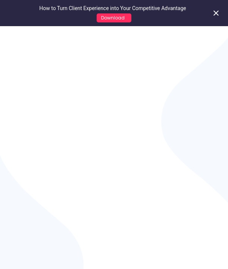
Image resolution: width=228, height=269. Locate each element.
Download (114, 18)
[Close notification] (216, 13)
